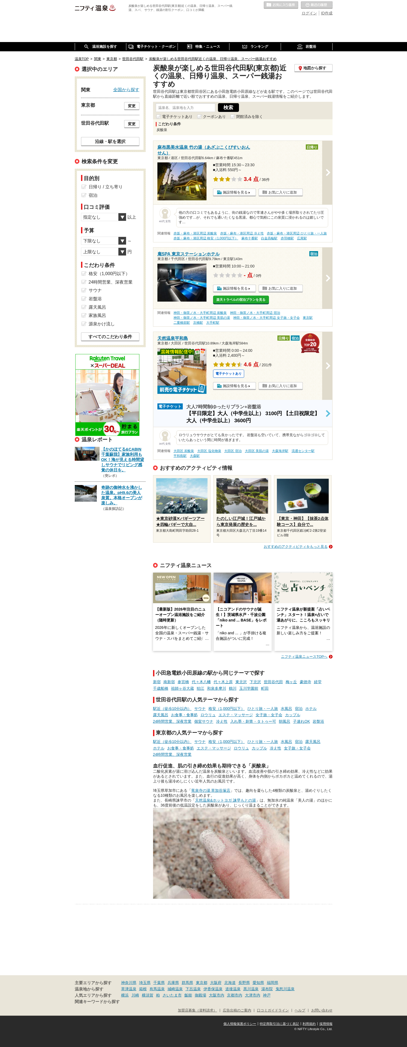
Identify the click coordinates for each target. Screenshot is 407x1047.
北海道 (230, 982)
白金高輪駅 (269, 238)
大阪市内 (216, 995)
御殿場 (200, 995)
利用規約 (309, 1024)
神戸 (267, 995)
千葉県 (159, 982)
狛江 (200, 688)
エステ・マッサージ (236, 715)
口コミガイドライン (273, 1010)
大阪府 (216, 982)
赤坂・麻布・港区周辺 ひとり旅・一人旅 (297, 233)
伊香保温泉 (213, 989)
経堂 (318, 682)
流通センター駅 (303, 451)
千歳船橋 (160, 688)
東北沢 (241, 682)
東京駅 (308, 318)
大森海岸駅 (280, 451)
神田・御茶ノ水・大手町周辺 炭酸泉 (200, 313)
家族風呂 (97, 315)
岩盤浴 (318, 721)
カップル (292, 715)
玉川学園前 (248, 688)
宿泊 (299, 708)
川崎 (135, 995)
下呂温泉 (193, 989)
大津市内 (252, 995)
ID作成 (327, 13)
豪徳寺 (305, 682)
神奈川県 (128, 982)
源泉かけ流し (102, 324)
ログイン (309, 13)
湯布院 (267, 989)
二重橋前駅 (181, 323)
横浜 (125, 995)
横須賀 (147, 995)
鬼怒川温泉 (285, 989)
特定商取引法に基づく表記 (279, 1024)
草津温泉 (128, 989)
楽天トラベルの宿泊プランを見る (240, 300)
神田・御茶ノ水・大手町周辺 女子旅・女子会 (266, 318)
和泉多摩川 (216, 688)
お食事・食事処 (184, 715)
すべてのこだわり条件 (110, 336)
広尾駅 (302, 238)
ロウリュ (208, 715)
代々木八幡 (201, 682)
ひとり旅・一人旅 (262, 708)
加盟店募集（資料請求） (197, 1010)
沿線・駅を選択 (110, 141)
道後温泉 (233, 989)
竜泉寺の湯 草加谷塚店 (211, 790)
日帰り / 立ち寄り (106, 187)
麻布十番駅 (249, 238)
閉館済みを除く (249, 116)
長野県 (244, 982)
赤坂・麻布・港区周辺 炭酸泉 (195, 233)
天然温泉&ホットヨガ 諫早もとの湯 (225, 800)
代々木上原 (223, 682)
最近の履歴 (317, 5)
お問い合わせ (322, 1010)
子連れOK (301, 721)
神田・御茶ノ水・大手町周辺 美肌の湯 (201, 318)
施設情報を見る (235, 192)
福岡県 (272, 982)
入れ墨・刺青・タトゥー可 (253, 721)
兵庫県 (173, 982)
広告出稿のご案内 (237, 1010)
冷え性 (222, 721)
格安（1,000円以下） (226, 708)
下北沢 (255, 682)
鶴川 (233, 688)
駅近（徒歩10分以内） (172, 708)
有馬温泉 (157, 989)
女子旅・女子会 (269, 715)
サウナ (200, 708)
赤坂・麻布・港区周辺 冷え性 (242, 233)
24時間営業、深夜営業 (172, 721)
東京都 (201, 982)
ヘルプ (300, 1010)
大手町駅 (212, 323)
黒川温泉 (251, 989)
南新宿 (169, 682)
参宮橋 (183, 682)
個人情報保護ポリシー (239, 1024)
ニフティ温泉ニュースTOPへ (304, 657)
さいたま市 (172, 995)
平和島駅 (180, 456)
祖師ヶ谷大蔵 (182, 688)
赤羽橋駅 (287, 238)
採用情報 (326, 1024)
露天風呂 (160, 715)
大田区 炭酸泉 (183, 451)
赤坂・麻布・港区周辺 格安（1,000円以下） (205, 238)
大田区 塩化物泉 (209, 451)
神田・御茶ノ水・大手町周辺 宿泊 (255, 313)
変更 (132, 106)
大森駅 (195, 456)
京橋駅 (198, 323)
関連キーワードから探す (97, 1002)
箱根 (143, 989)
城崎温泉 (175, 989)
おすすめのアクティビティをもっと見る (296, 547)
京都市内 (234, 995)
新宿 (157, 682)
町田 (265, 688)
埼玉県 (145, 982)
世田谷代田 (273, 682)
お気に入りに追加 (282, 192)
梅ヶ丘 (291, 682)
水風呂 (286, 708)
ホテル (311, 708)
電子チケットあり (177, 116)
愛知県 (258, 982)
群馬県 (187, 982)
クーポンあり (214, 116)
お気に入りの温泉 (281, 5)
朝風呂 (284, 721)
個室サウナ (203, 721)
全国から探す (126, 89)
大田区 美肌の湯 (257, 451)
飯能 (188, 995)
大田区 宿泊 (232, 451)
